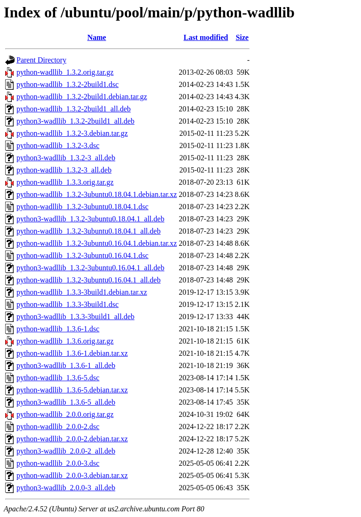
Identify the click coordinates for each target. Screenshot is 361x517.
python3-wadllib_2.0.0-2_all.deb (65, 451)
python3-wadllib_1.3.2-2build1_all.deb (75, 121)
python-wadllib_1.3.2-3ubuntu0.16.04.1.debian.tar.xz (96, 243)
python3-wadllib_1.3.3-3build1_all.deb (75, 317)
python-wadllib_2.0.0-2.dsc (57, 427)
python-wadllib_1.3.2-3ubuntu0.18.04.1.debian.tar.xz (96, 194)
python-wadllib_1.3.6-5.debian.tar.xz (72, 390)
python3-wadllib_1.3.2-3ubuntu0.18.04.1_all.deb (90, 219)
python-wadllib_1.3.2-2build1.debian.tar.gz (81, 97)
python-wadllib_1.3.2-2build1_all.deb (73, 109)
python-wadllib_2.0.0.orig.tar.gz (65, 414)
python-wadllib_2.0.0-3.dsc (57, 463)
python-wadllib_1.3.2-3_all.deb (63, 170)
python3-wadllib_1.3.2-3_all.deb (65, 158)
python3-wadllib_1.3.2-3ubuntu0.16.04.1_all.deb (90, 268)
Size (242, 37)
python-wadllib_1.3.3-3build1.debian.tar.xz (81, 292)
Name (96, 37)
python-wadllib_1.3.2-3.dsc (57, 145)
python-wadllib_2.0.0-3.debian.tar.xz (72, 475)
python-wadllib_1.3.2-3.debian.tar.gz (72, 133)
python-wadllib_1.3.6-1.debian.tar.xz (72, 353)
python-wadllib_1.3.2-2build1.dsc (67, 84)
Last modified (206, 37)
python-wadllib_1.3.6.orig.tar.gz (65, 341)
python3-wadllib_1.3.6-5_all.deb (65, 402)
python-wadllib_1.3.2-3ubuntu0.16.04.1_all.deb (88, 280)
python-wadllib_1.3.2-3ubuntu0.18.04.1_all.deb (88, 231)
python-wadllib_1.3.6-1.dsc (57, 329)
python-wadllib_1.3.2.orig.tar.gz (65, 72)
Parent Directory (41, 60)
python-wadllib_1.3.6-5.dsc (57, 378)
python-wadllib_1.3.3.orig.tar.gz (65, 182)
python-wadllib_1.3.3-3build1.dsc (67, 304)
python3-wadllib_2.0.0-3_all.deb (65, 488)
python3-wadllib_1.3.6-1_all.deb (65, 365)
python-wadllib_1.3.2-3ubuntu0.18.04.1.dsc (82, 207)
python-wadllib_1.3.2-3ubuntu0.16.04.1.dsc (82, 255)
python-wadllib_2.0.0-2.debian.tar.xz (72, 439)
